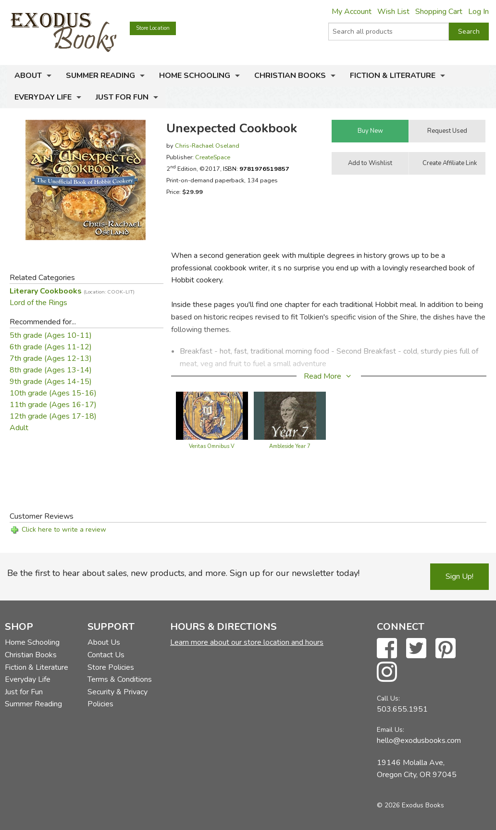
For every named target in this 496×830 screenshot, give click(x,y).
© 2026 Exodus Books (410, 805)
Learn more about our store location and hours (246, 642)
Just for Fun (122, 97)
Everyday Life (43, 97)
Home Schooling (194, 75)
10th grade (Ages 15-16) (53, 393)
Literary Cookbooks (72, 291)
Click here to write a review (64, 529)
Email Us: (390, 729)
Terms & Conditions (119, 679)
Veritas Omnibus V (212, 446)
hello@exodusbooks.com (419, 740)
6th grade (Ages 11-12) (51, 347)
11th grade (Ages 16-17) (53, 404)
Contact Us (105, 655)
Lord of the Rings (38, 302)
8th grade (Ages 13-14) (51, 370)
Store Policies (110, 667)
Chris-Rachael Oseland (207, 145)
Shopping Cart (438, 11)
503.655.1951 (402, 709)
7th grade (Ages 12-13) (51, 358)
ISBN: (256, 169)
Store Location (153, 28)
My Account (352, 11)
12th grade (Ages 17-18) (53, 416)
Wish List (393, 11)
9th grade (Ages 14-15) (51, 381)
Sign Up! (459, 576)
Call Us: (388, 698)
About (28, 75)
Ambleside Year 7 (289, 446)
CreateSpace (212, 157)
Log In (478, 11)
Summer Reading (100, 75)
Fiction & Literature (392, 75)
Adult (19, 427)
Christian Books (290, 75)
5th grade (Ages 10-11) (51, 335)
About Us (103, 642)
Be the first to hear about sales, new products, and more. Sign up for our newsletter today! (183, 573)
